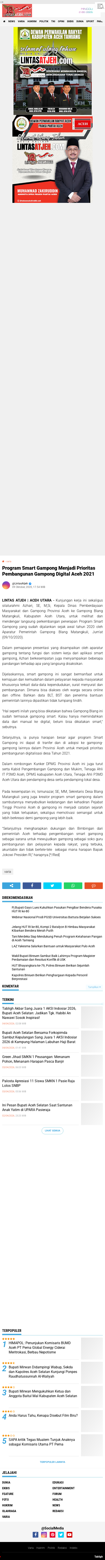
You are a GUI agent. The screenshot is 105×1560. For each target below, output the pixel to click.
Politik (51, 1547)
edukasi (58, 1482)
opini (61, 21)
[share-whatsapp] (73, 885)
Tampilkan (94, 987)
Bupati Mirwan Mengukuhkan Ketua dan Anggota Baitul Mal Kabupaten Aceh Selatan (43, 1393)
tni (53, 21)
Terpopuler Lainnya (52, 1462)
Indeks (73, 1547)
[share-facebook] (32, 885)
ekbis (70, 21)
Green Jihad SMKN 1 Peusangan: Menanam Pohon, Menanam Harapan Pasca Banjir (36, 1059)
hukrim (32, 21)
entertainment (63, 1488)
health (57, 1499)
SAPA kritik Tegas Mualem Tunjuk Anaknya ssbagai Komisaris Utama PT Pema (42, 1442)
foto (5, 1499)
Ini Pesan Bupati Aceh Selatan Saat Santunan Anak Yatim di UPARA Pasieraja (37, 1107)
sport (90, 21)
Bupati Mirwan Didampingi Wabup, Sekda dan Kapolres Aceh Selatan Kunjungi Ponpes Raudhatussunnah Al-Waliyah (43, 1371)
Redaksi (62, 1547)
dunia (79, 21)
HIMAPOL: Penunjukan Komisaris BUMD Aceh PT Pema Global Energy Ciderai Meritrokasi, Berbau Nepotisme (40, 1347)
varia (21, 21)
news (11, 21)
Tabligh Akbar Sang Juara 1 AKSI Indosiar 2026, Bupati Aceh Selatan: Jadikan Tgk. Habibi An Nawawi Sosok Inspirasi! (39, 1013)
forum (57, 1494)
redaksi (58, 1511)
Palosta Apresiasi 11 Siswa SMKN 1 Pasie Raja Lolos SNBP (38, 1083)
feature (8, 1494)
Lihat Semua (52, 1130)
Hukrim (40, 1547)
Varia (31, 1547)
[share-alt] (11, 885)
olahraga (9, 1511)
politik (43, 21)
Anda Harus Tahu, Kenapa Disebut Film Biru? (43, 1415)
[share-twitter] (52, 885)
